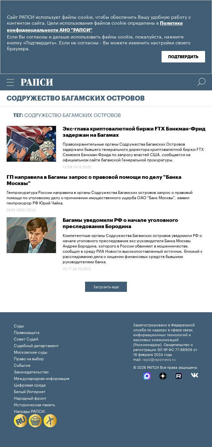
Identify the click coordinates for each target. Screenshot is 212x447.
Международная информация (41, 378)
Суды (19, 325)
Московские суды (30, 351)
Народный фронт (30, 397)
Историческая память (34, 404)
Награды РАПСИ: (30, 411)
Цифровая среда (29, 384)
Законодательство (31, 371)
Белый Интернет (29, 391)
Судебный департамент (36, 345)
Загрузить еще (106, 286)
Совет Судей (26, 338)
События (22, 365)
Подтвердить (183, 57)
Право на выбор (29, 358)
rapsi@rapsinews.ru (159, 359)
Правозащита (26, 332)
